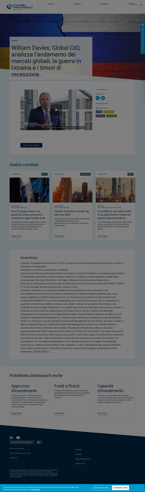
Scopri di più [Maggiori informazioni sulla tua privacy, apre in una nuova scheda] (35, 489)
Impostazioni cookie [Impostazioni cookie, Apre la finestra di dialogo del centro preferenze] (101, 488)
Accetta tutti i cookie (120, 488)
